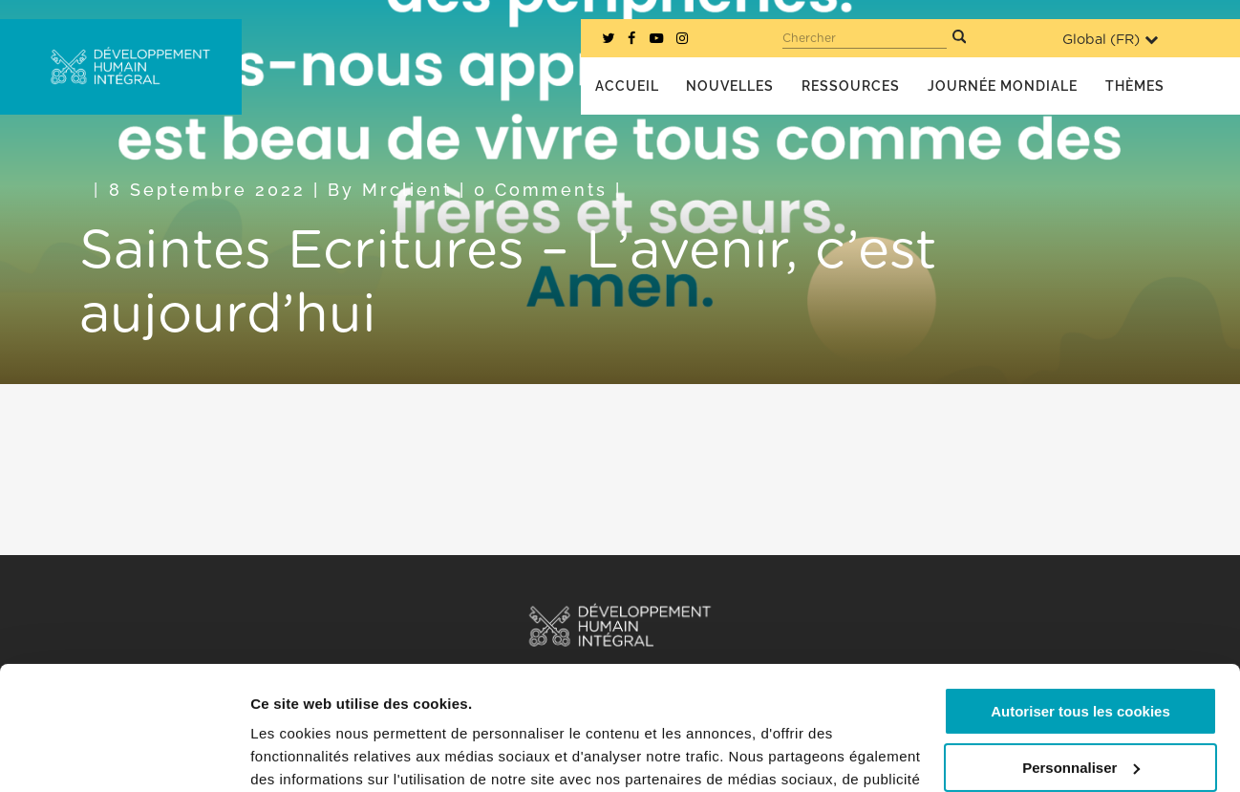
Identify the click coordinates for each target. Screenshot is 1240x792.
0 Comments (541, 190)
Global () (1110, 39)
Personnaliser (1081, 643)
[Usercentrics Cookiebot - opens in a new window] (123, 754)
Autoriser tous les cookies (1080, 588)
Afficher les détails (314, 754)
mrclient (407, 190)
